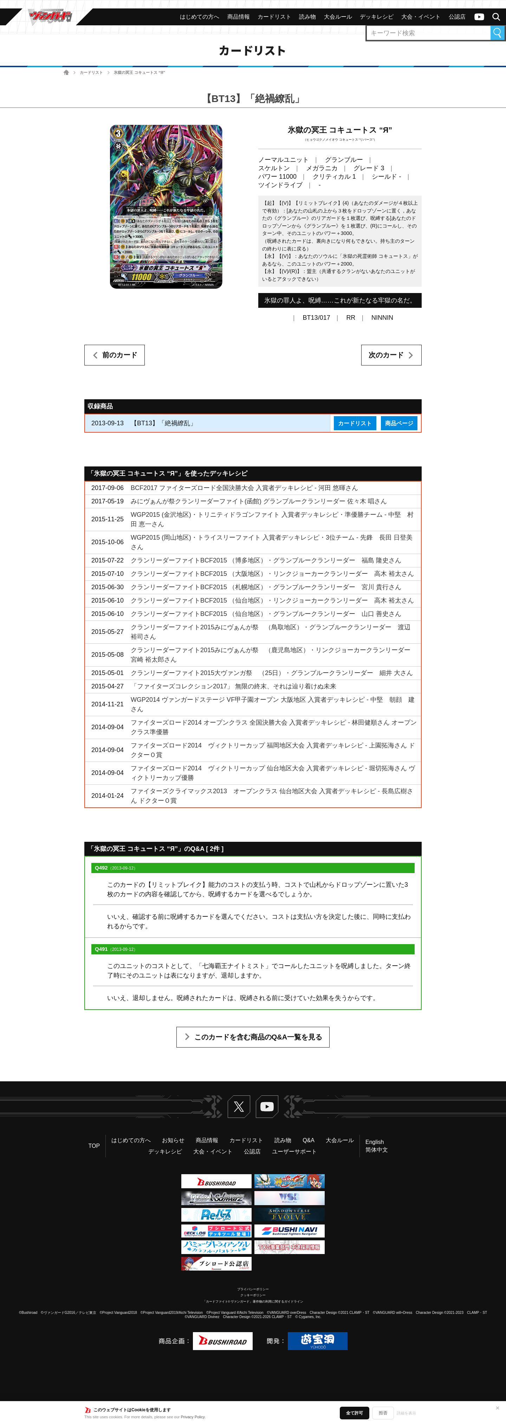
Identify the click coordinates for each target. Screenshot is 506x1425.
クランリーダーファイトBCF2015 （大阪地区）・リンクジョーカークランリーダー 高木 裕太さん (272, 573)
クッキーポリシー (253, 1295)
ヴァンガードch (479, 17)
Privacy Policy (193, 1417)
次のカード (386, 355)
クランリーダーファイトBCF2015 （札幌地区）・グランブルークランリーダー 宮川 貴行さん (266, 587)
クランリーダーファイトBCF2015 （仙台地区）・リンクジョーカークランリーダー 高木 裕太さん (272, 600)
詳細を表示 (406, 1413)
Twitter (239, 1106)
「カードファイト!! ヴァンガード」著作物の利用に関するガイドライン (253, 1301)
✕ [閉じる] (497, 1408)
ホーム (66, 73)
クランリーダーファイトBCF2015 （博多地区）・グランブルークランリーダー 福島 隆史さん (266, 560)
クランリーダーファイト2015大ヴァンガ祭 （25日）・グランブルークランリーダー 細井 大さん (272, 672)
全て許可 (354, 1413)
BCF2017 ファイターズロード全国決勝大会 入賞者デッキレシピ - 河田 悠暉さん (244, 487)
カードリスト (91, 72)
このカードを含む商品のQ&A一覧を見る (258, 1037)
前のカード (119, 355)
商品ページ (399, 423)
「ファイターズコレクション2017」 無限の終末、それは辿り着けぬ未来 (233, 686)
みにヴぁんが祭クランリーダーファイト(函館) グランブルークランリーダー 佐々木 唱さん (259, 501)
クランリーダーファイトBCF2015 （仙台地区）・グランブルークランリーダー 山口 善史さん (266, 613)
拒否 (383, 1413)
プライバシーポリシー (253, 1289)
